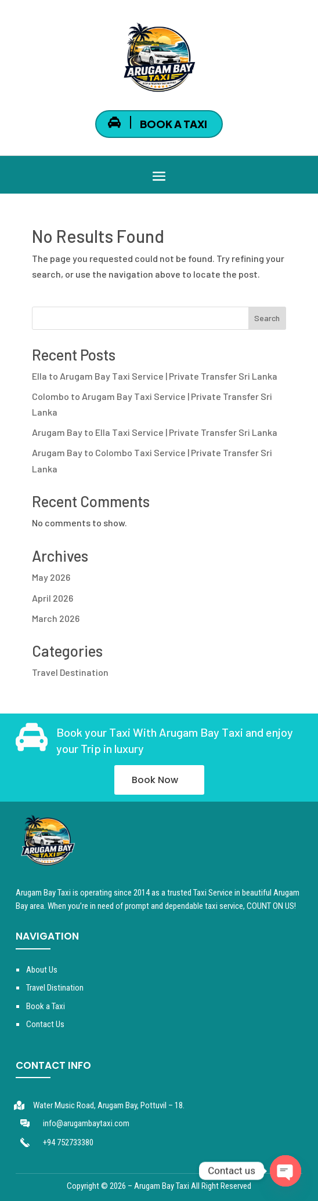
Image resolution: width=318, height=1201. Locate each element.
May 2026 (51, 577)
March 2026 (56, 618)
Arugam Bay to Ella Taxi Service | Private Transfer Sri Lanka (154, 432)
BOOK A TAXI (173, 123)
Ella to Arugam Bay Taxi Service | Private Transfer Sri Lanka (154, 375)
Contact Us (45, 1024)
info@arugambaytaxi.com (86, 1123)
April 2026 (52, 597)
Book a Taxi (45, 1006)
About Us (41, 970)
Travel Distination (55, 987)
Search (267, 318)
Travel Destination (70, 672)
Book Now (155, 780)
